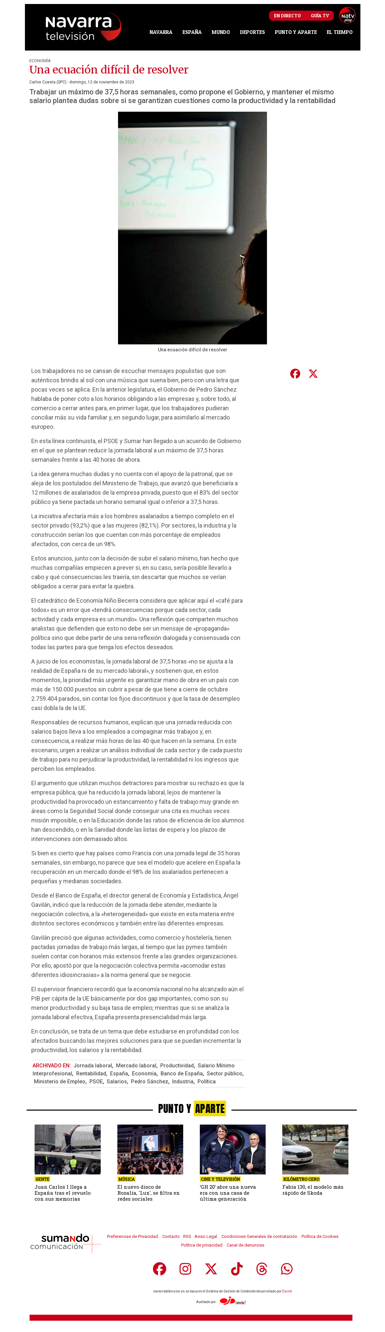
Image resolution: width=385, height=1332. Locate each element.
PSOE (96, 1081)
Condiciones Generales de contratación (259, 1236)
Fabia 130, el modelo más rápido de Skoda (312, 1189)
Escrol (287, 1291)
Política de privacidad (201, 1245)
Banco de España (182, 1073)
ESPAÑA (192, 32)
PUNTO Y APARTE (296, 32)
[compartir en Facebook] (295, 374)
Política (206, 1081)
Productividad (177, 1065)
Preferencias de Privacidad (132, 1236)
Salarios (117, 1081)
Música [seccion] (126, 1179)
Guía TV (320, 16)
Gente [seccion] (42, 1179)
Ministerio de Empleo (59, 1081)
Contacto (171, 1236)
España (119, 1073)
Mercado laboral (136, 1065)
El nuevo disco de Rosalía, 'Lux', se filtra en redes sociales (148, 1192)
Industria (182, 1081)
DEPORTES (252, 32)
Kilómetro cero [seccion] (301, 1179)
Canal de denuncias (245, 1245)
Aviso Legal (205, 1236)
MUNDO (221, 32)
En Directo (287, 16)
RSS (187, 1236)
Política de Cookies (320, 1236)
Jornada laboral (92, 1065)
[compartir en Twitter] (313, 374)
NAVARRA (161, 32)
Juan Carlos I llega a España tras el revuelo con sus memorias (63, 1192)
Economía (40, 60)
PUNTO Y (192, 1108)
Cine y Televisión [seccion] (220, 1179)
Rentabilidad (91, 1073)
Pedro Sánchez (149, 1081)
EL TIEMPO (340, 32)
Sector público (224, 1073)
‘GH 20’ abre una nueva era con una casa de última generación (228, 1192)
